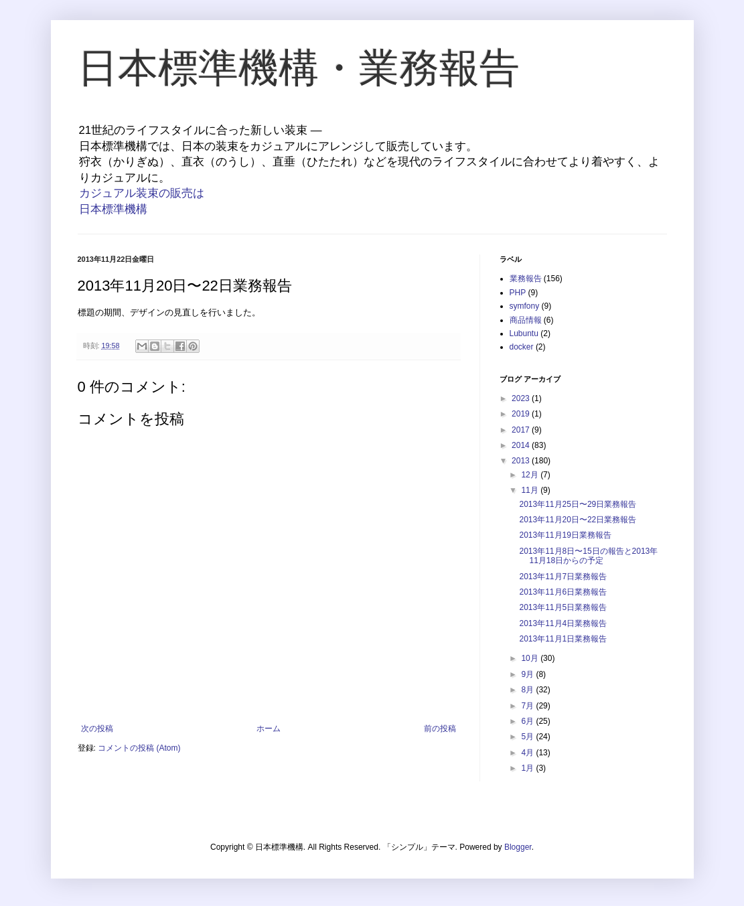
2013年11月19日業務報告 (565, 535)
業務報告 (526, 278)
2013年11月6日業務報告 (563, 592)
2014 (522, 445)
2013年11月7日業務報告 (563, 576)
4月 (528, 752)
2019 (522, 414)
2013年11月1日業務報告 (563, 639)
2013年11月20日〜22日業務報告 (577, 519)
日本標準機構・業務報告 (299, 68)
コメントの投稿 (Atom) (139, 748)
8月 (528, 689)
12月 (530, 474)
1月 (528, 768)
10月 (530, 658)
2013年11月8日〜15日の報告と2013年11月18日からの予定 (588, 555)
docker (522, 347)
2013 (522, 460)
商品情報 (526, 320)
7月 (528, 705)
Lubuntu (524, 333)
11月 (530, 490)
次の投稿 (97, 728)
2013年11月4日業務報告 (563, 623)
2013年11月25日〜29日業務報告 (577, 504)
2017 (522, 430)
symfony (525, 306)
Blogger (518, 847)
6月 (528, 721)
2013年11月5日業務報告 (563, 607)
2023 (522, 398)
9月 (528, 674)
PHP (518, 292)
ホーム (268, 728)
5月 (528, 736)
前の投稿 (440, 728)
